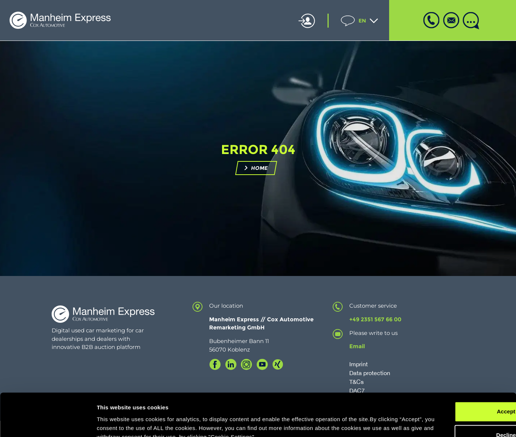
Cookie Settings (118, 422)
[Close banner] (504, 360)
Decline (435, 391)
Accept (435, 368)
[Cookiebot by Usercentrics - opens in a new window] (47, 422)
